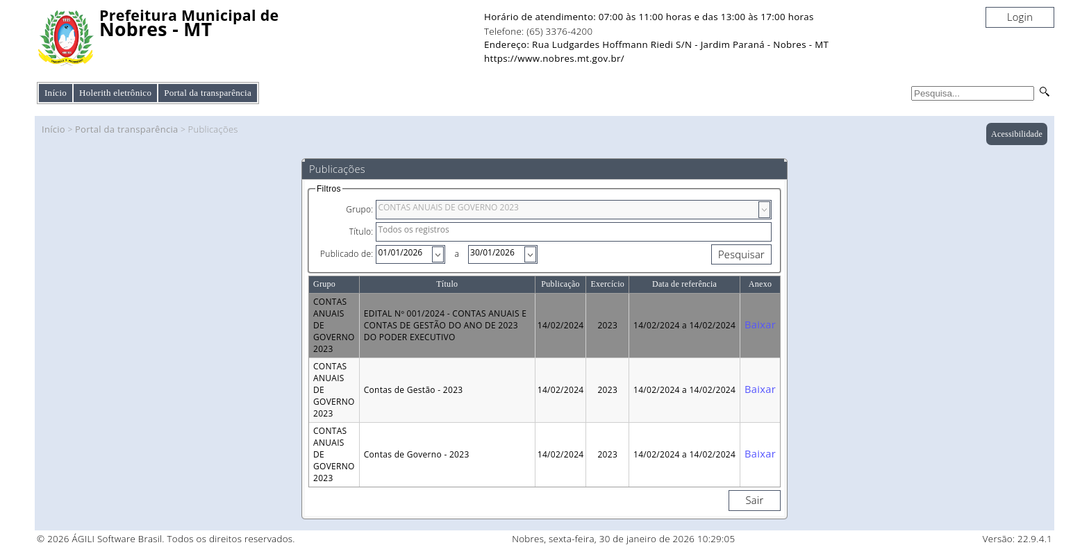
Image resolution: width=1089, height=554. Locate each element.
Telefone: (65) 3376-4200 (538, 31)
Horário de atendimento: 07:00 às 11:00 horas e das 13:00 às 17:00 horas (649, 16)
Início (55, 92)
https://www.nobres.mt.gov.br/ (554, 58)
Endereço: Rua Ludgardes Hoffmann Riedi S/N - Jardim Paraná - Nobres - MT (656, 44)
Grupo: (359, 209)
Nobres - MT (155, 29)
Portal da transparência (126, 129)
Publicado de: (346, 254)
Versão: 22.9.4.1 (1017, 538)
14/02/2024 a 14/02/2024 (684, 325)
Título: (361, 231)
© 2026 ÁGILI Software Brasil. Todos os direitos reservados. (166, 538)
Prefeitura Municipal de (189, 15)
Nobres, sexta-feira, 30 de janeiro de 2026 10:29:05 (623, 538)
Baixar (760, 324)
